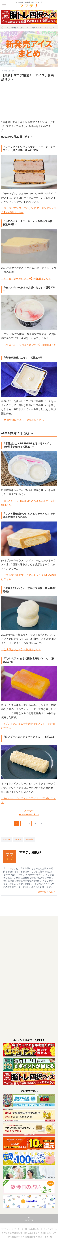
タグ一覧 (48, 1237)
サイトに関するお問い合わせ (30, 1229)
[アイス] (18, 839)
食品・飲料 (11, 27)
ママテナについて (9, 1229)
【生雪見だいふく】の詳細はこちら (21, 649)
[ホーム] (2, 27)
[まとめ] (6, 839)
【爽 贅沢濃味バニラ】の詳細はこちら (22, 420)
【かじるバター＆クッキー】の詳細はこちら (26, 278)
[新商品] (29, 839)
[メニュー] (4, 4)
